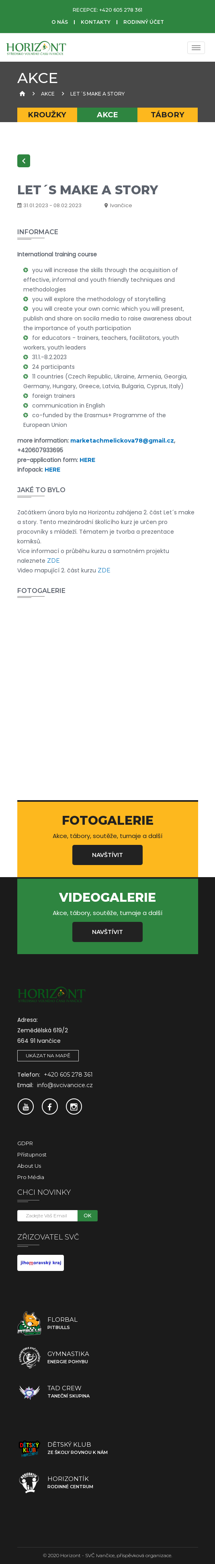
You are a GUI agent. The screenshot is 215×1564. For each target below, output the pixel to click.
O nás (59, 22)
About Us (29, 1166)
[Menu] (196, 48)
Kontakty (96, 22)
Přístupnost (32, 1154)
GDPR (25, 1143)
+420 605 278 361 (120, 10)
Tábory (167, 114)
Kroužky (47, 114)
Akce (48, 94)
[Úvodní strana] (21, 94)
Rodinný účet (143, 22)
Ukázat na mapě (48, 1055)
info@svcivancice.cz (65, 1085)
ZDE (53, 560)
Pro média (30, 1177)
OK (87, 1216)
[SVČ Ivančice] (36, 47)
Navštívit (107, 855)
